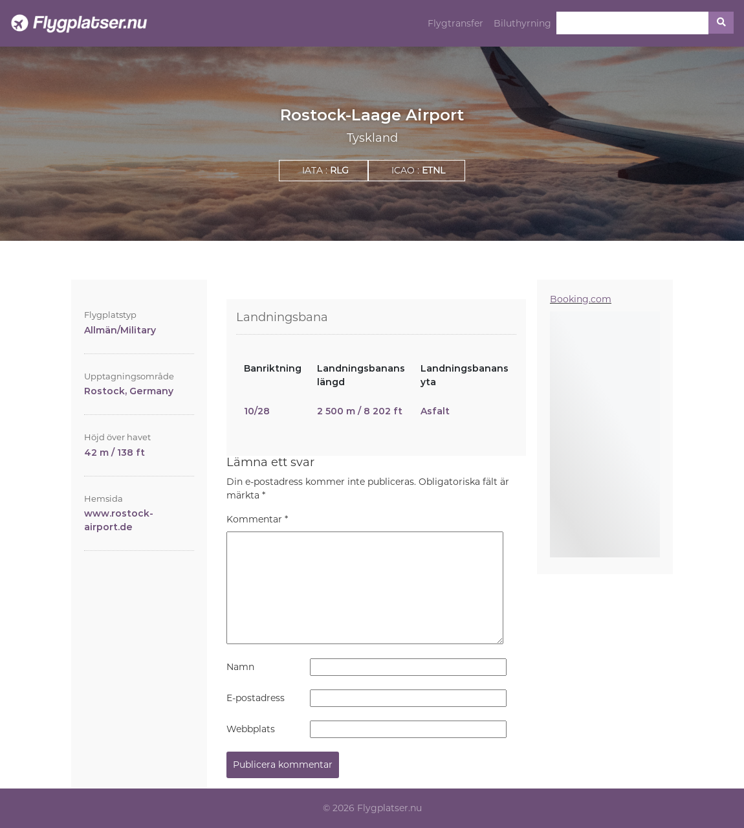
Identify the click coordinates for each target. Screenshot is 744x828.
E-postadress (255, 698)
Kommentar (257, 519)
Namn (240, 667)
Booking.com (580, 299)
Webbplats (250, 729)
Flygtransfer (455, 23)
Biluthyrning (522, 23)
